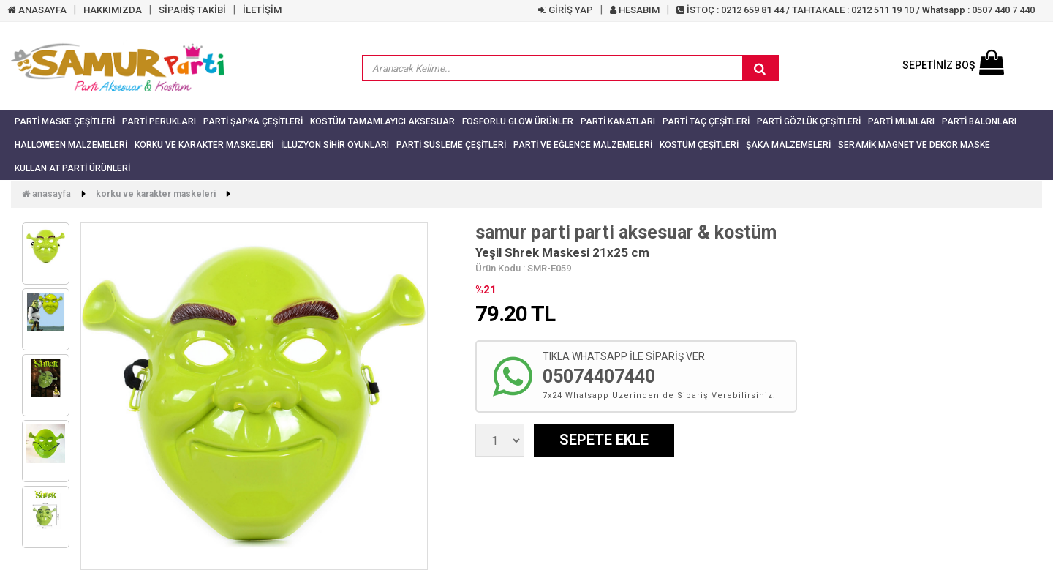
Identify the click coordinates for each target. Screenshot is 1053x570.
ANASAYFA (37, 9)
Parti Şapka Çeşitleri (253, 121)
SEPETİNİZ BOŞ (953, 65)
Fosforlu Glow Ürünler (517, 121)
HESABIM (635, 9)
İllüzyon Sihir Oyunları (335, 145)
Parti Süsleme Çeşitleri (451, 145)
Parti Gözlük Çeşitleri (809, 121)
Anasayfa (46, 194)
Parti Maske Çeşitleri (65, 121)
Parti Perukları (159, 121)
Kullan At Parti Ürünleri (72, 168)
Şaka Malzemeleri (788, 145)
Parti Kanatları (618, 121)
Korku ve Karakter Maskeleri (204, 145)
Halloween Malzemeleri (71, 145)
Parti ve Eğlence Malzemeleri (582, 145)
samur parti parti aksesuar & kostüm (626, 232)
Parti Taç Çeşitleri (706, 121)
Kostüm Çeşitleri (699, 145)
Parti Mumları (901, 121)
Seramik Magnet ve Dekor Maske (914, 145)
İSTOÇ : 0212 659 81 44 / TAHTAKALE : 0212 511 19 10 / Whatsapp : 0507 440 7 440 (855, 9)
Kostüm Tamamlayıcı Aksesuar (382, 121)
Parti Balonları (979, 121)
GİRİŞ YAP (565, 9)
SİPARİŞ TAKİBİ (192, 9)
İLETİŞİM (262, 9)
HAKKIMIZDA (112, 9)
